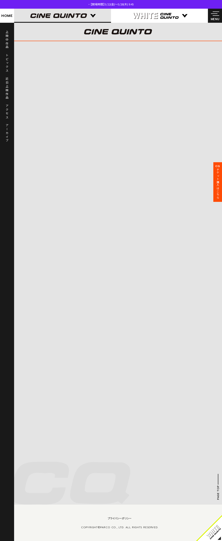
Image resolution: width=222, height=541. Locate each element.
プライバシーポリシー (120, 518)
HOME (7, 15)
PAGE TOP (218, 493)
